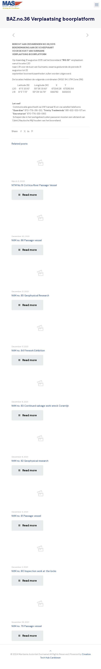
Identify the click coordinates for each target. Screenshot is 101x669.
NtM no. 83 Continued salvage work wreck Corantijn (40, 405)
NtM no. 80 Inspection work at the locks (34, 571)
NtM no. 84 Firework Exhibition (28, 350)
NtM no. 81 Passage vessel (26, 516)
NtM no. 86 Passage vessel (27, 240)
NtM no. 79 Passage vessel (27, 626)
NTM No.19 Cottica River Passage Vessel (34, 185)
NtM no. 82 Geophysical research (30, 460)
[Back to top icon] (50, 651)
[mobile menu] (96, 5)
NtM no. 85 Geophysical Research (30, 295)
